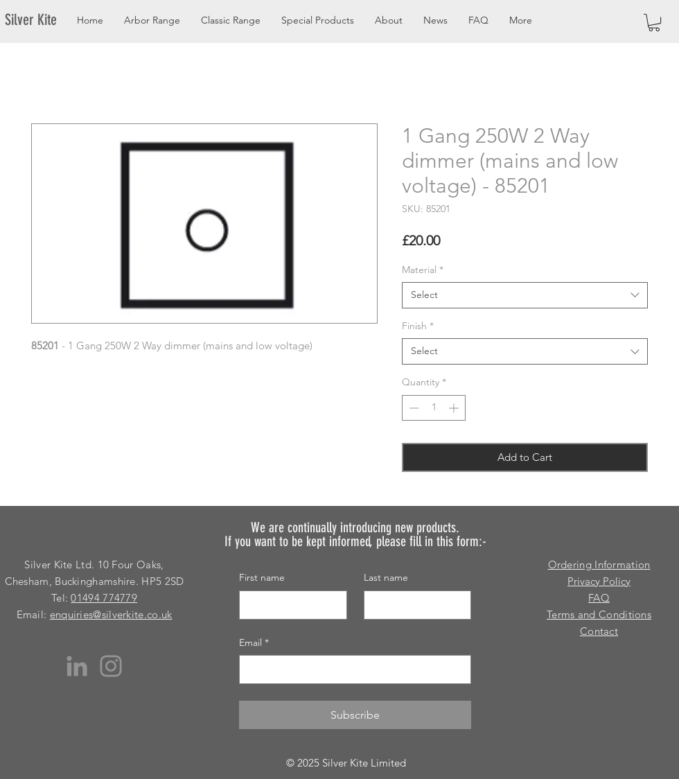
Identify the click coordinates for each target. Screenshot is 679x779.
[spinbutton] (433, 408)
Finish (418, 326)
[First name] (289, 605)
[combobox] (525, 295)
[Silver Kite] (39, 20)
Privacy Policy (598, 581)
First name (262, 577)
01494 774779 (104, 597)
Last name (386, 577)
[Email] (351, 669)
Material (422, 269)
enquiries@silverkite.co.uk (111, 614)
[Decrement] (412, 408)
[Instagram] (110, 666)
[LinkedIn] (76, 666)
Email (254, 643)
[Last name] (413, 605)
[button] (654, 22)
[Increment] (455, 408)
